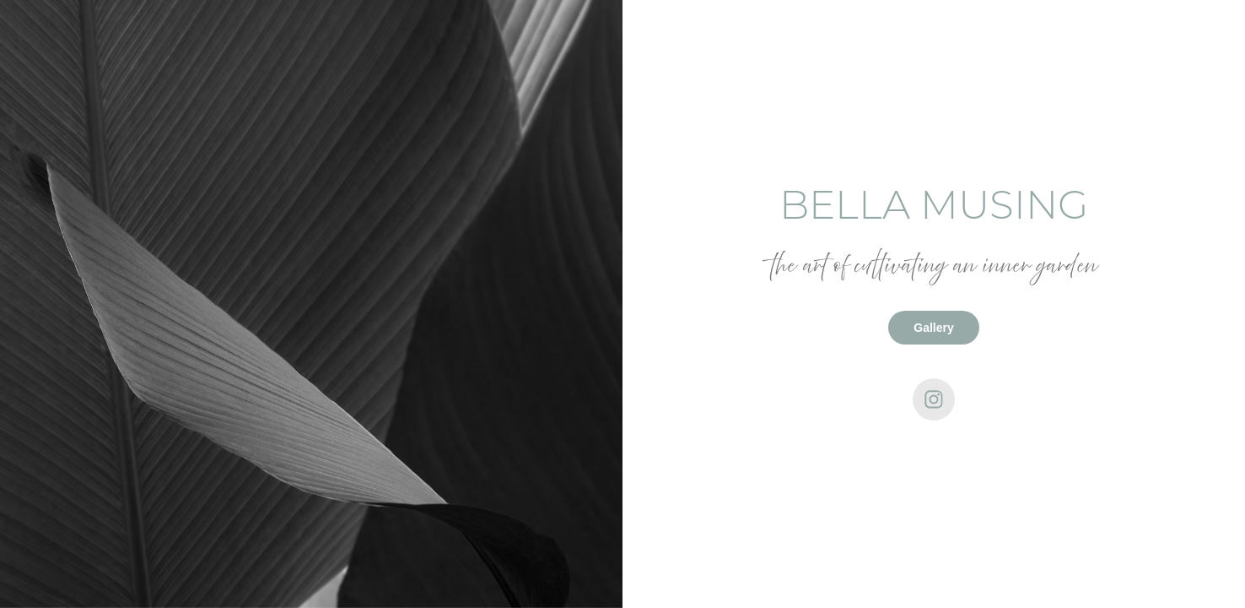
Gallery (933, 327)
